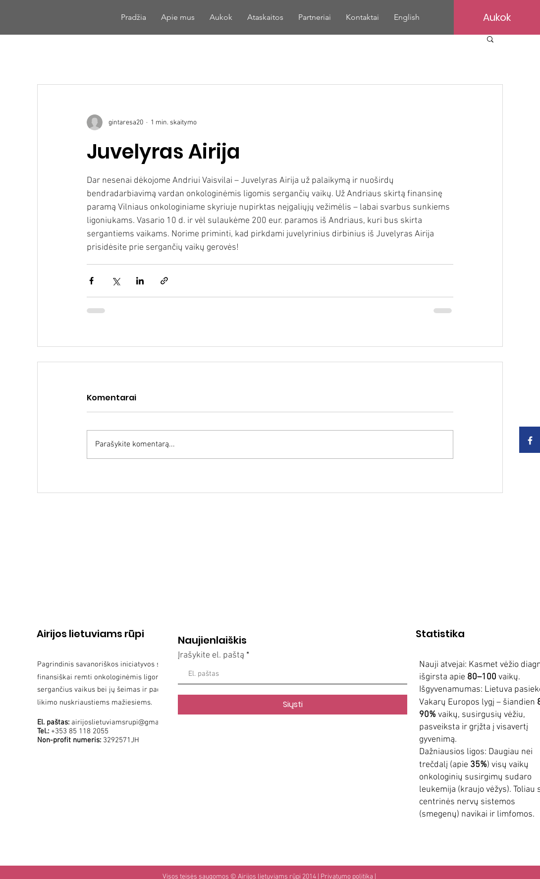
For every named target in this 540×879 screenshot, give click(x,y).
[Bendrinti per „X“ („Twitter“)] (115, 280)
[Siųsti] (292, 704)
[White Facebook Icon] (530, 440)
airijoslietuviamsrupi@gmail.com (124, 722)
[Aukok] (497, 17)
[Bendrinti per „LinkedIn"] (140, 280)
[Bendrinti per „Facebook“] (91, 280)
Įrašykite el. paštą (211, 655)
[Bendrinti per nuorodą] (164, 280)
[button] (490, 39)
